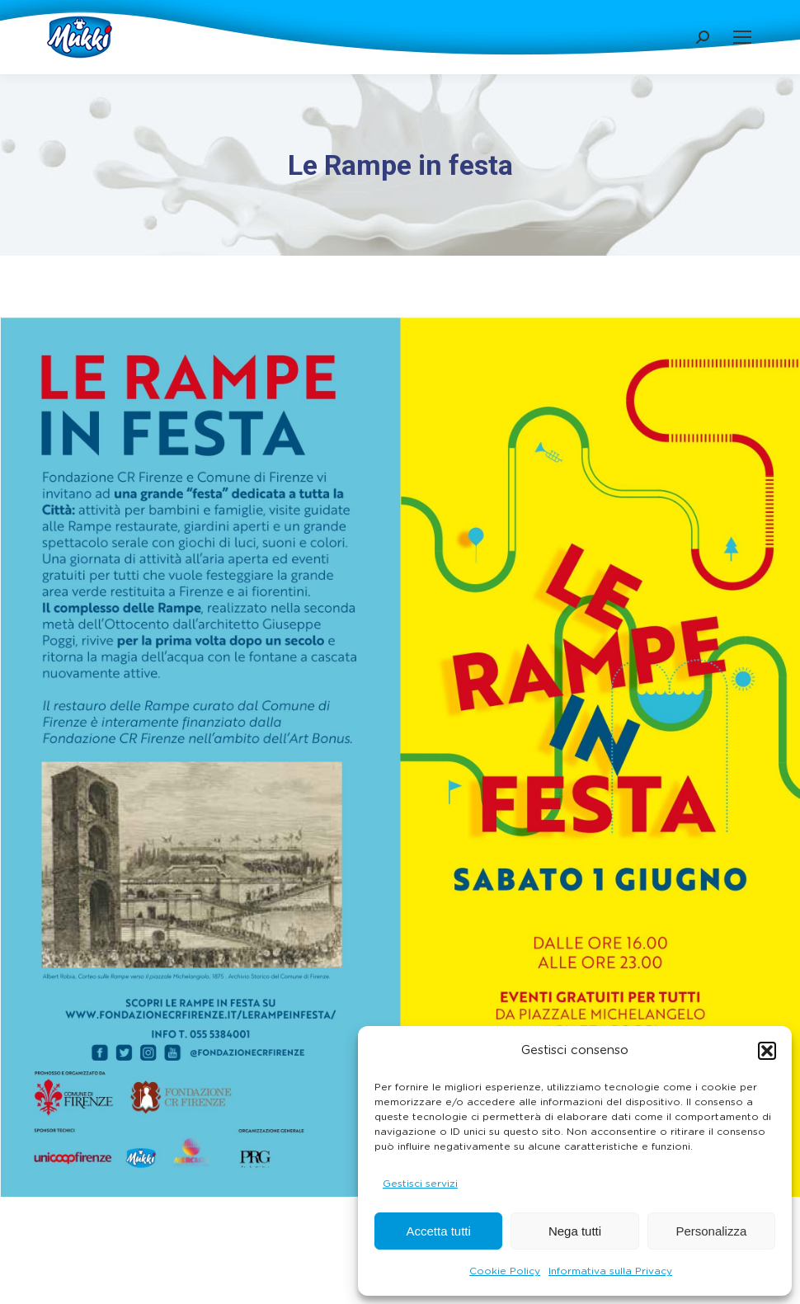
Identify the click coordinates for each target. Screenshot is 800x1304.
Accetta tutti (438, 1231)
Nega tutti (574, 1231)
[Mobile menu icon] (742, 37)
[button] (767, 1051)
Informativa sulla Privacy (610, 1271)
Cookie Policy (504, 1271)
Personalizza (710, 1231)
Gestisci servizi (420, 1184)
